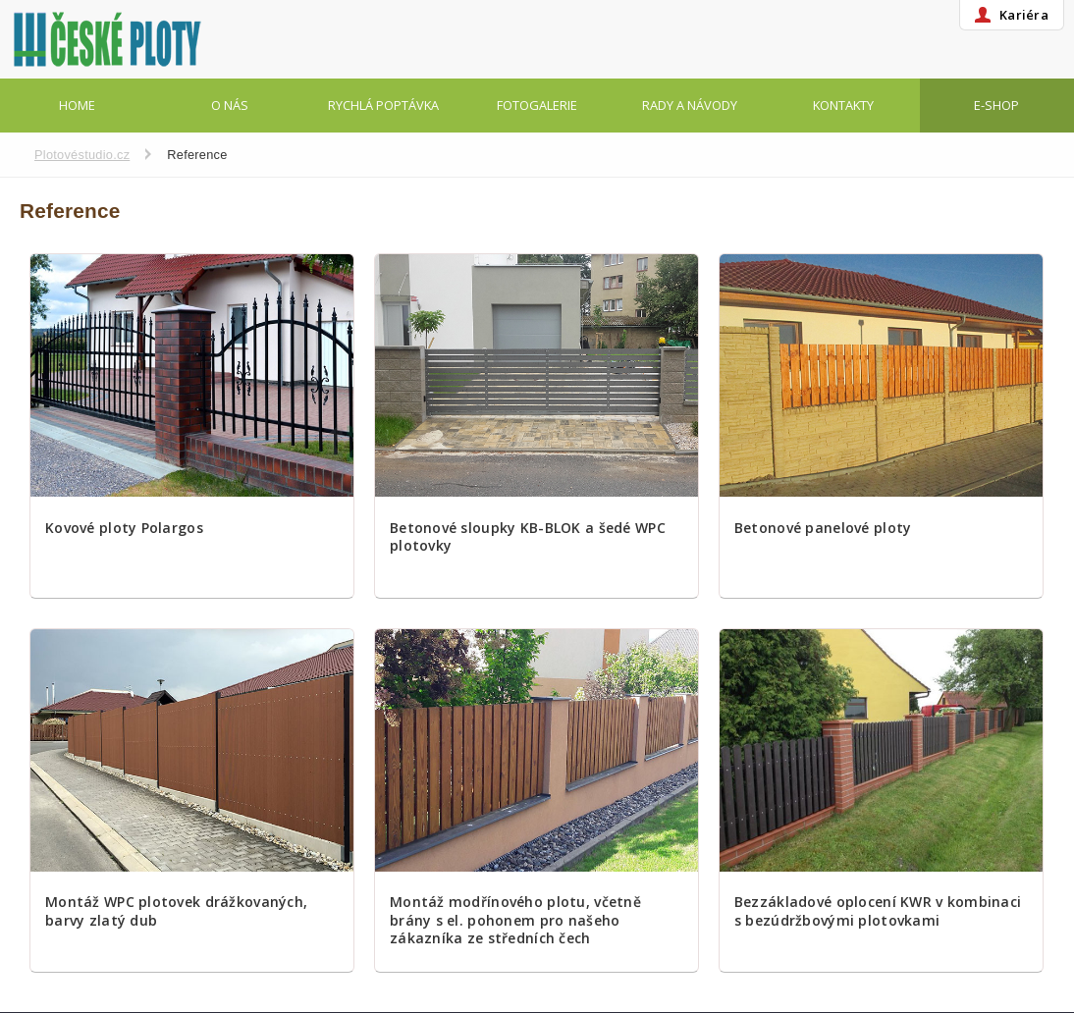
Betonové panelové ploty (822, 528)
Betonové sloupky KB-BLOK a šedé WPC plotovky (528, 537)
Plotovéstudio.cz (82, 154)
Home (77, 105)
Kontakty (843, 105)
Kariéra (1023, 15)
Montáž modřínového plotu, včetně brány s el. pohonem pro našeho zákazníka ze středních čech (515, 920)
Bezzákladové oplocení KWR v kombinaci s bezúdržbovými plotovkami (877, 911)
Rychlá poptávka (383, 105)
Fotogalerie (537, 105)
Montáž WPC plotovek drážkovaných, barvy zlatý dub (176, 911)
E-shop (996, 105)
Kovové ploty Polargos (124, 528)
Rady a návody (689, 105)
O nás (229, 105)
